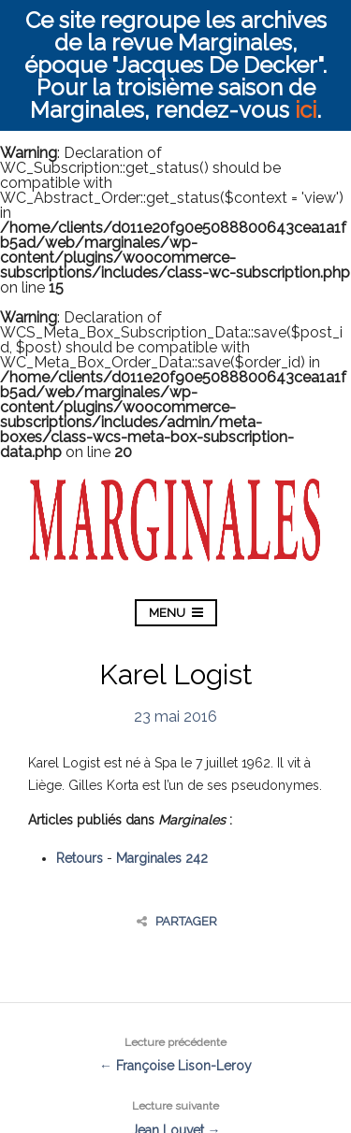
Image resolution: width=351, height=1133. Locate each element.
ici (305, 109)
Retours (79, 858)
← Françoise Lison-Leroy (175, 1052)
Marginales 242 (162, 858)
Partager (177, 921)
